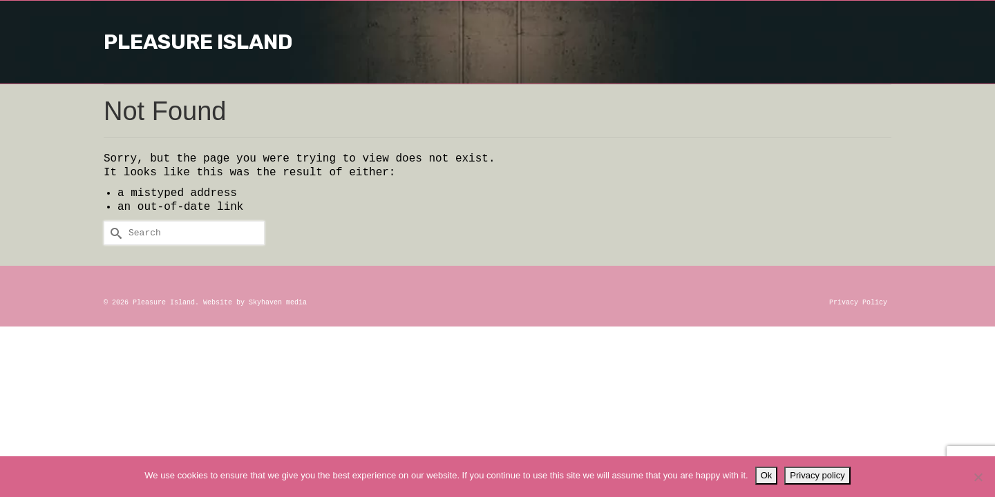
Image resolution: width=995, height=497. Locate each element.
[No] (978, 477)
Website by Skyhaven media (255, 302)
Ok (767, 475)
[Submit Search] (114, 233)
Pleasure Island (497, 42)
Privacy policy (817, 475)
